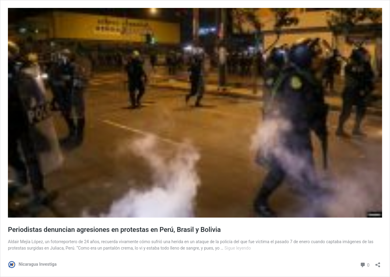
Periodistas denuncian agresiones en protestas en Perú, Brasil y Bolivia (114, 229)
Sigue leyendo (238, 248)
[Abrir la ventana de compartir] (378, 263)
